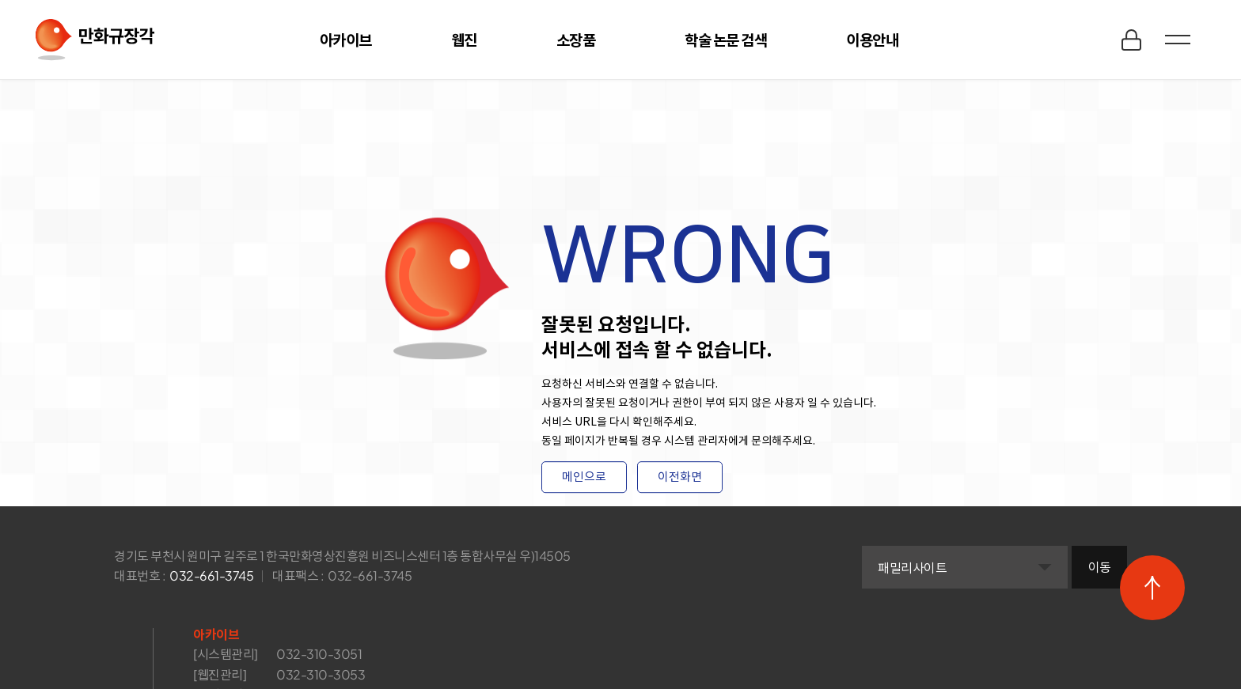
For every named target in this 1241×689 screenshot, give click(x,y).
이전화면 (680, 476)
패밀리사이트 (912, 567)
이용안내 (872, 39)
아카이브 (346, 39)
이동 (1099, 566)
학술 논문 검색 (726, 39)
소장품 (576, 39)
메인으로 (584, 476)
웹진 (464, 39)
